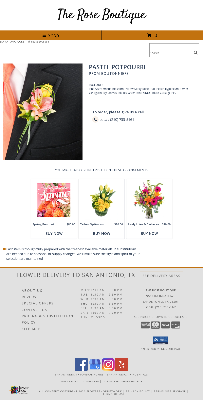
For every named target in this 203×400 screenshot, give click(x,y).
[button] (160, 340)
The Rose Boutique (101, 15)
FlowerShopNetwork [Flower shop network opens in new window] (104, 391)
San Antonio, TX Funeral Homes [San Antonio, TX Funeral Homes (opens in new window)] (79, 374)
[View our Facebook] (81, 370)
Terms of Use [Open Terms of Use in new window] (114, 394)
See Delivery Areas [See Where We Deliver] (161, 275)
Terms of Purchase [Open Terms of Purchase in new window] (170, 391)
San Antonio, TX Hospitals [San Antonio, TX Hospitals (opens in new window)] (127, 374)
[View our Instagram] (108, 370)
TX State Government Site (122, 381)
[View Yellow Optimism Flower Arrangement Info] (101, 200)
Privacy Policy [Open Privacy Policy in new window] (138, 391)
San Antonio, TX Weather (79, 381)
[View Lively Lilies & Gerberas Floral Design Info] (149, 200)
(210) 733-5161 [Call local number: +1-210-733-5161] (166, 307)
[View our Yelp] (121, 370)
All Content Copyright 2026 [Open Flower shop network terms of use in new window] (62, 391)
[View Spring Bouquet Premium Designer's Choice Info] (54, 200)
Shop (50, 35)
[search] (196, 52)
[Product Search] (171, 52)
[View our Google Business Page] (94, 370)
